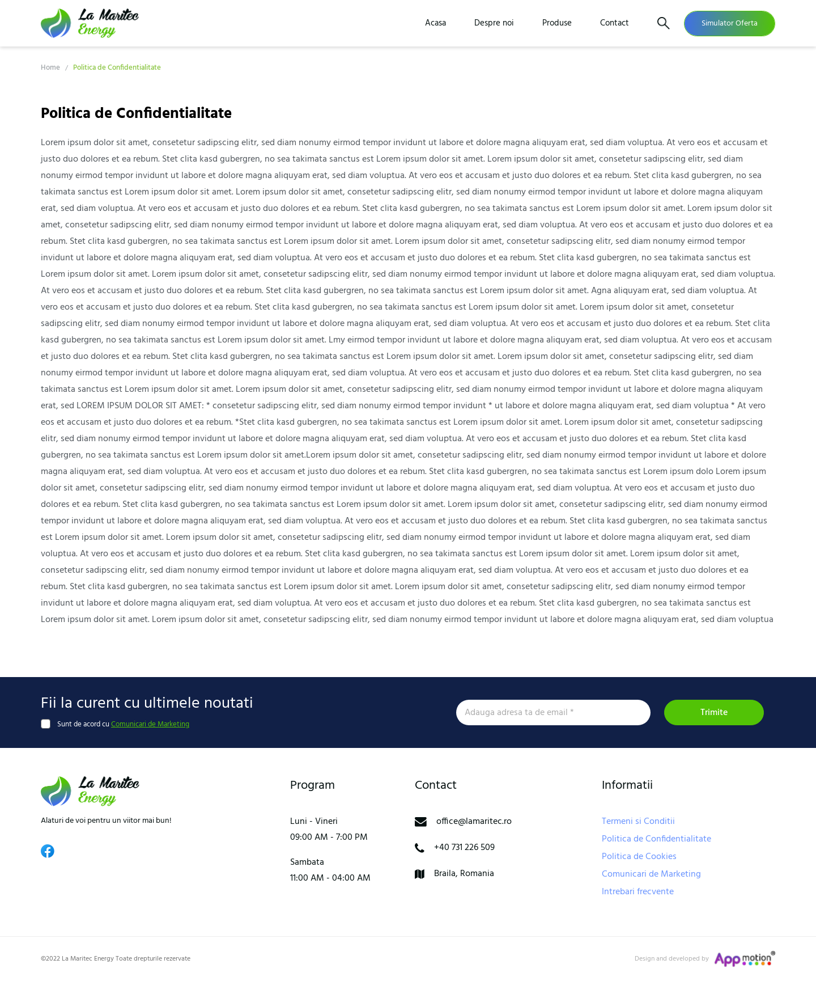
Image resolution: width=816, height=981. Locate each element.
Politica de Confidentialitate (656, 839)
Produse (557, 23)
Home (50, 68)
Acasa (435, 23)
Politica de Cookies (639, 857)
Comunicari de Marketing (150, 724)
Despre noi (494, 23)
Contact (614, 23)
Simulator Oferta (730, 23)
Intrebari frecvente (638, 892)
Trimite (714, 712)
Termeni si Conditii (638, 821)
